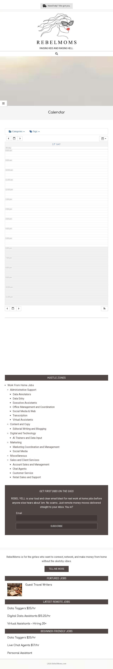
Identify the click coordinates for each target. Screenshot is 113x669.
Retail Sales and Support (27, 477)
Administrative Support (23, 389)
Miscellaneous (18, 455)
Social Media (20, 451)
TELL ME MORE (56, 569)
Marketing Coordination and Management (36, 447)
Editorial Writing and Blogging (29, 428)
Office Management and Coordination (34, 407)
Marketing (16, 442)
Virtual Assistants (23, 419)
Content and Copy (20, 424)
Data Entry (18, 398)
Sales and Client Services (24, 460)
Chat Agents (20, 468)
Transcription (20, 415)
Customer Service (23, 473)
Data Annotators (22, 394)
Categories (17, 131)
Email (19, 513)
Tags (34, 131)
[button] (104, 308)
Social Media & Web (24, 411)
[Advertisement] (56, 81)
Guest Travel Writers (38, 584)
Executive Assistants (25, 402)
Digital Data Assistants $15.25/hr (29, 616)
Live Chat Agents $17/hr (23, 645)
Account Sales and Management (31, 464)
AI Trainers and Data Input (27, 437)
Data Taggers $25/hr (21, 608)
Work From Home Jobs (21, 385)
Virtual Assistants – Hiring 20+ (26, 623)
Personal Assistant (19, 653)
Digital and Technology (23, 433)
